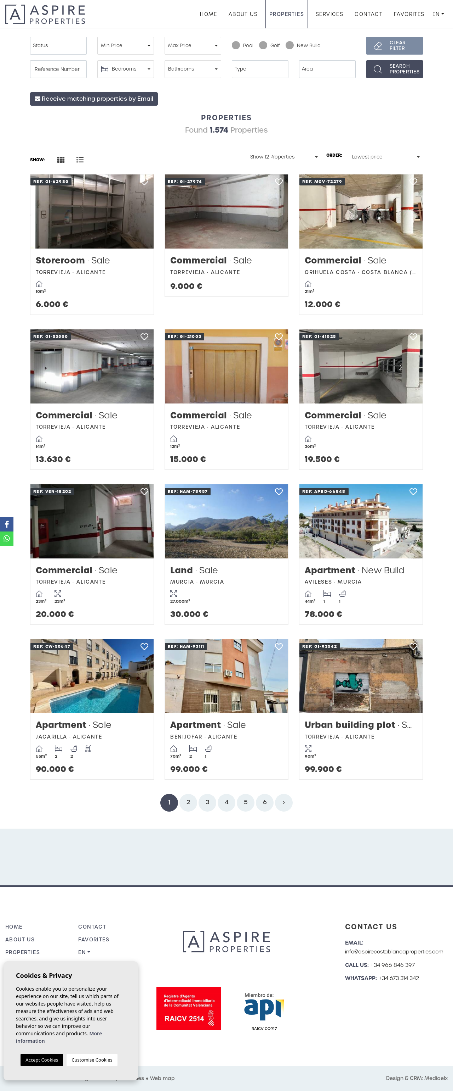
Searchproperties (404, 69)
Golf (269, 45)
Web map (162, 1078)
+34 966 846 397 (393, 965)
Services (329, 14)
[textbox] (60, 46)
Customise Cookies (91, 1060)
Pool (242, 45)
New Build (303, 45)
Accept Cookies (41, 1060)
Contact (369, 14)
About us (243, 14)
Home (208, 14)
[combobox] (58, 46)
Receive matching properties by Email (94, 98)
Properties (286, 14)
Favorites (409, 14)
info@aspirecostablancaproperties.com (394, 951)
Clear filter (398, 45)
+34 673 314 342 (399, 978)
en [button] (436, 14)
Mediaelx (436, 1078)
